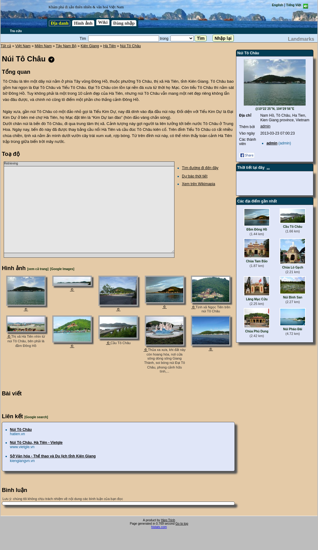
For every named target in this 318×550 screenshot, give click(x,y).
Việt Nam (22, 46)
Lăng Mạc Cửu (257, 299)
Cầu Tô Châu (292, 226)
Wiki (103, 22)
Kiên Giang (90, 46)
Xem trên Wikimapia (198, 184)
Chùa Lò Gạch (292, 267)
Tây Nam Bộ (66, 46)
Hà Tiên (109, 46)
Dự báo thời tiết (195, 176)
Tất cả (6, 46)
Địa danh (59, 23)
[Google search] (36, 417)
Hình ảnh (83, 23)
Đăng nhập (124, 23)
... (268, 167)
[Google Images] (62, 269)
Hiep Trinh (168, 520)
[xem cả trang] (38, 269)
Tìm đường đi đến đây (200, 168)
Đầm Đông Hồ (257, 229)
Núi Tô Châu (130, 46)
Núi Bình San (292, 297)
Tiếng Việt (293, 5)
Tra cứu (16, 31)
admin (265, 126)
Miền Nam (43, 46)
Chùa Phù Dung (257, 331)
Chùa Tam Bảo (257, 261)
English (277, 5)
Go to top (181, 523)
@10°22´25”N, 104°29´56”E (274, 108)
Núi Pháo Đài (292, 329)
